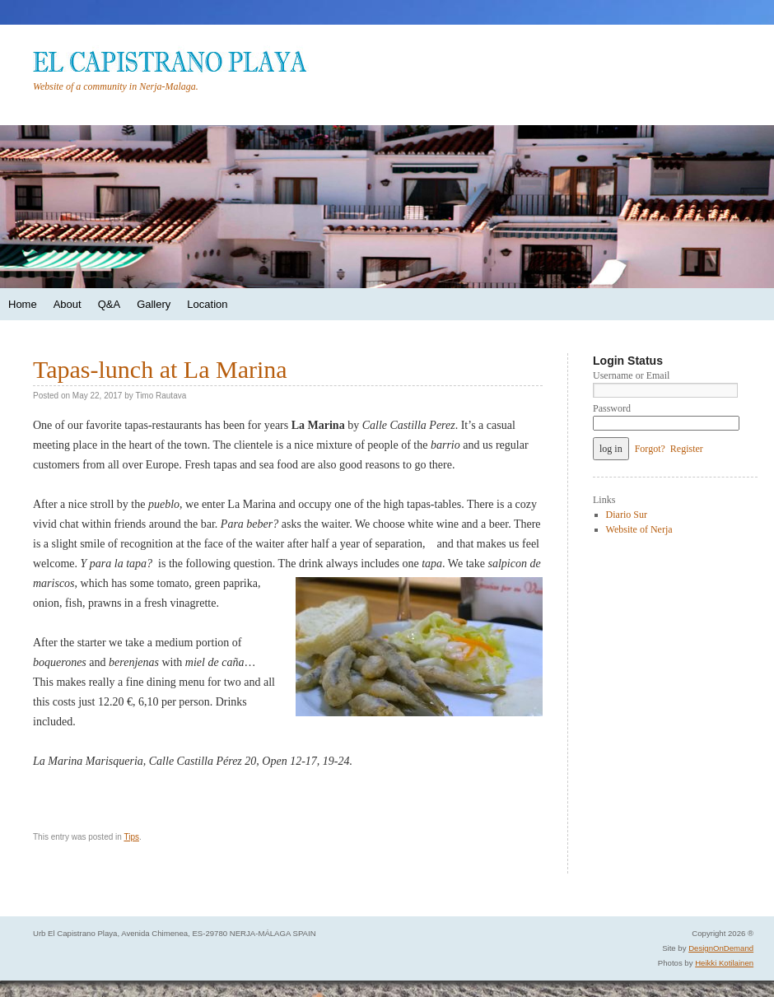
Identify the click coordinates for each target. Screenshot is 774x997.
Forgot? (650, 448)
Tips (131, 836)
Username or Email (631, 375)
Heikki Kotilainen (724, 962)
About (68, 304)
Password (612, 408)
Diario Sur (626, 514)
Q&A (109, 304)
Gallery (153, 304)
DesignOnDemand (720, 948)
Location (207, 304)
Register (686, 448)
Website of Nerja (639, 529)
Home (22, 304)
